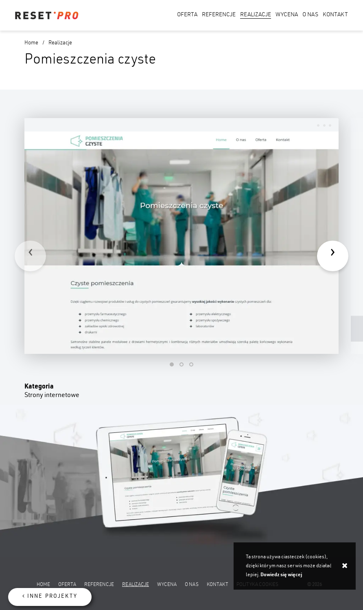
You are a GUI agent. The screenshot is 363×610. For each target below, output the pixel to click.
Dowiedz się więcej (281, 575)
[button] (172, 364)
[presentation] (30, 256)
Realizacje (60, 43)
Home (31, 43)
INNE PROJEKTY (49, 596)
